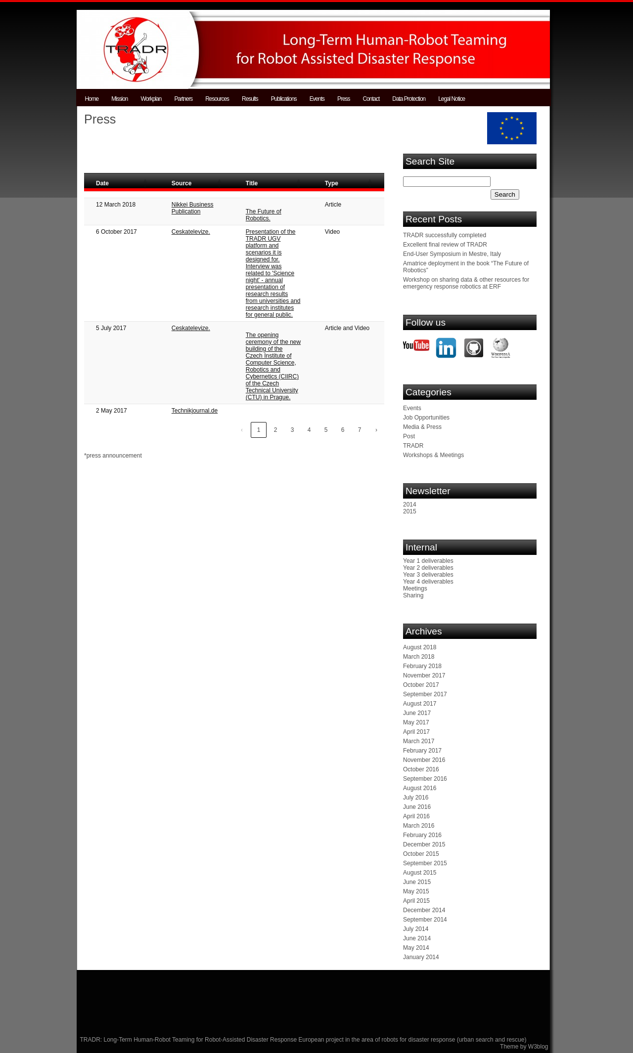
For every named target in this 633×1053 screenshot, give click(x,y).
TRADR (413, 445)
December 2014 (424, 910)
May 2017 (416, 722)
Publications (284, 98)
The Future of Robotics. (263, 215)
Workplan (150, 98)
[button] (145, 183)
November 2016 (424, 760)
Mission (119, 98)
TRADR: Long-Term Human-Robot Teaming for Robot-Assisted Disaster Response (189, 1039)
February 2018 (422, 666)
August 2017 (419, 703)
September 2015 (425, 863)
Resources (217, 98)
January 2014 (421, 957)
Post (409, 436)
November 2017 (424, 675)
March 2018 (418, 656)
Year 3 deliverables (428, 574)
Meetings (415, 588)
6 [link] (343, 429)
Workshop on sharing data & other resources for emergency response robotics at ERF (466, 283)
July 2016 (415, 797)
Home (92, 98)
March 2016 (418, 825)
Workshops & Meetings (433, 455)
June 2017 (417, 713)
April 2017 (416, 731)
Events (317, 98)
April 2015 (416, 900)
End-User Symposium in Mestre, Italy (452, 254)
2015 (409, 511)
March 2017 (418, 741)
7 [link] (360, 429)
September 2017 (425, 694)
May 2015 (416, 891)
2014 (409, 504)
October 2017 (421, 684)
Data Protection (408, 98)
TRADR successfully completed (444, 235)
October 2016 (421, 769)
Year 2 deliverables (428, 567)
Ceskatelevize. (191, 231)
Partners (183, 98)
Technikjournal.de (195, 410)
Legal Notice (451, 98)
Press (343, 98)
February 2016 (422, 835)
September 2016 (425, 778)
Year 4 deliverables (428, 581)
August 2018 (419, 647)
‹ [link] (242, 429)
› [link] (376, 429)
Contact (370, 98)
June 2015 (417, 882)
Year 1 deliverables (428, 560)
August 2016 (419, 788)
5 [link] (326, 429)
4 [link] (309, 429)
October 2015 (421, 853)
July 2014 (415, 929)
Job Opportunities (426, 417)
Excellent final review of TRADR (445, 244)
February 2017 (422, 750)
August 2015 (419, 872)
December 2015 (424, 844)
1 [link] (259, 429)
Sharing (413, 595)
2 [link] (275, 429)
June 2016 (417, 806)
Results (250, 98)
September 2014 (425, 919)
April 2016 (416, 816)
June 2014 (417, 938)
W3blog (538, 1046)
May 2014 (416, 947)
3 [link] (292, 429)
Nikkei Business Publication (193, 208)
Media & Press (422, 426)
